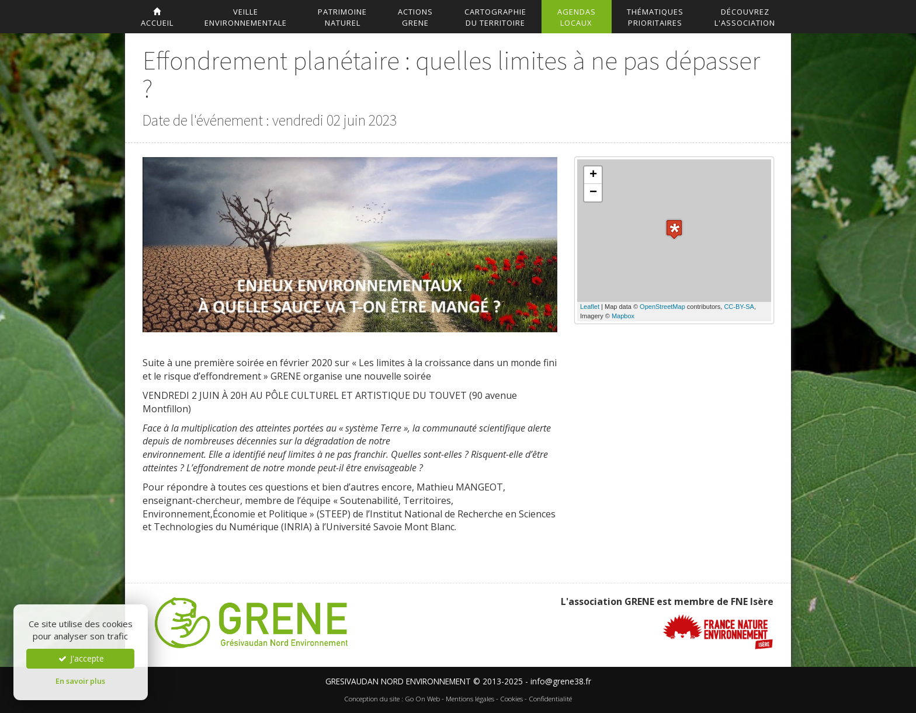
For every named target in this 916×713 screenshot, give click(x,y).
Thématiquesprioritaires (655, 17)
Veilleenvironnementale (245, 17)
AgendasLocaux (576, 17)
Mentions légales (470, 698)
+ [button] (593, 175)
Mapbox (623, 315)
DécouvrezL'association (744, 17)
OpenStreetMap (662, 306)
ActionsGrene (415, 17)
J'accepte (80, 658)
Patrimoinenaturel (342, 17)
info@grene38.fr (560, 681)
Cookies (511, 698)
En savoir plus (80, 681)
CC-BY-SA (739, 306)
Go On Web (422, 698)
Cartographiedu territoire (495, 17)
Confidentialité (550, 698)
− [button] (593, 192)
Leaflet (589, 306)
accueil (157, 18)
